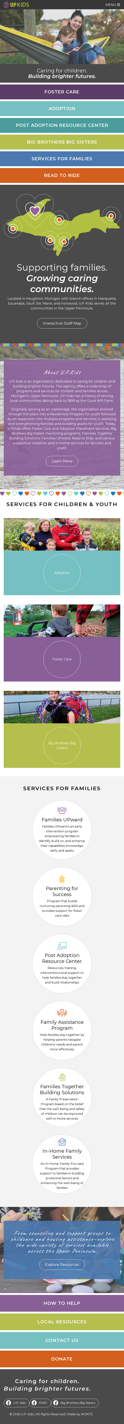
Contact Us (62, 1340)
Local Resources (62, 1321)
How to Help (62, 1303)
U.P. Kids (19, 1403)
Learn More (62, 461)
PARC (43, 1403)
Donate (62, 1359)
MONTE (87, 1414)
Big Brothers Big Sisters (78, 1403)
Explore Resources (62, 1264)
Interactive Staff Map (62, 323)
